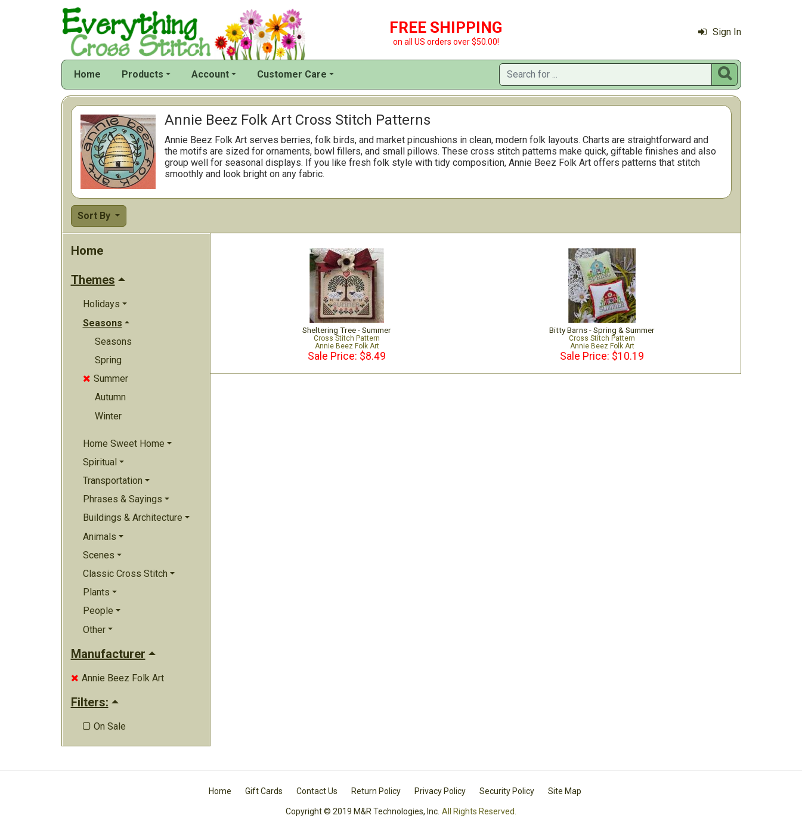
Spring (108, 360)
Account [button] (210, 74)
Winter (108, 416)
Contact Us (316, 791)
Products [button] (142, 74)
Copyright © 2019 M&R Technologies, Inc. (362, 811)
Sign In (719, 32)
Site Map (564, 791)
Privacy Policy (440, 791)
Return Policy (376, 791)
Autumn (110, 397)
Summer (105, 378)
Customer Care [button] (292, 74)
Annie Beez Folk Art (117, 678)
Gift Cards (264, 791)
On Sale (104, 726)
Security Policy (506, 791)
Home (87, 74)
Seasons (113, 341)
